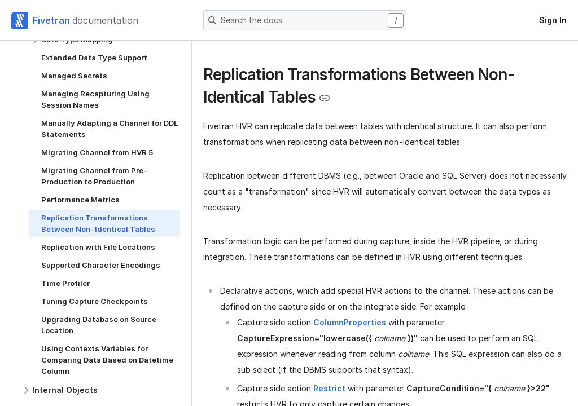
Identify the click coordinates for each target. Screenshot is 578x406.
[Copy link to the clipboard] (325, 98)
